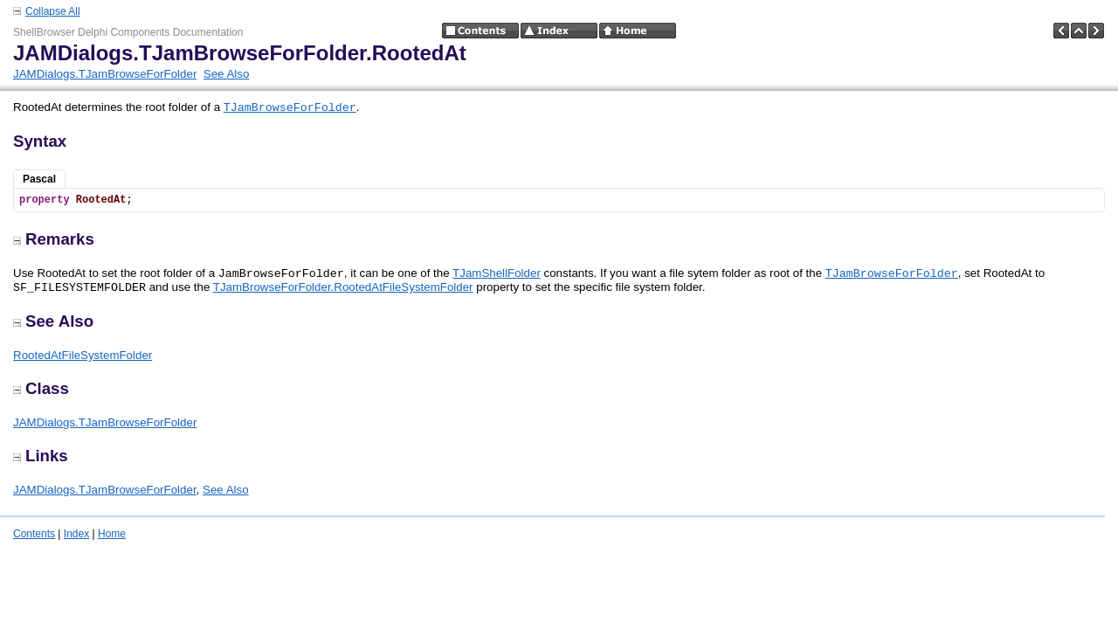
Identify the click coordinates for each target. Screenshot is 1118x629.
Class (41, 388)
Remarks (53, 239)
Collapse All (52, 11)
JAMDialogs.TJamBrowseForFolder (105, 73)
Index (76, 534)
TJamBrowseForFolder (290, 107)
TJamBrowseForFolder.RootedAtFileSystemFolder (343, 287)
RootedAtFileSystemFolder (82, 355)
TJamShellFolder (496, 273)
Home (112, 534)
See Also (227, 73)
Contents (34, 534)
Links (40, 455)
